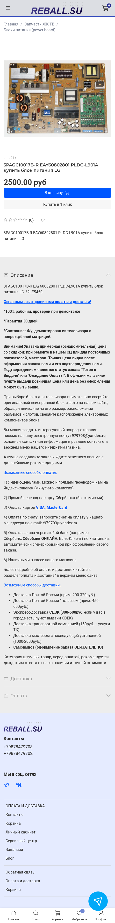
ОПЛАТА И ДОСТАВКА (25, 806)
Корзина (13, 823)
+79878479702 (18, 753)
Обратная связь (20, 872)
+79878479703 (18, 746)
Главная (11, 24)
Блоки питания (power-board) (30, 30)
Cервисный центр (21, 841)
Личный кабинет (21, 832)
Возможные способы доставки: (32, 585)
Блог (10, 858)
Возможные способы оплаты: (30, 472)
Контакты (14, 814)
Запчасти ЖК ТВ (39, 24)
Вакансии (14, 849)
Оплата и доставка (23, 881)
